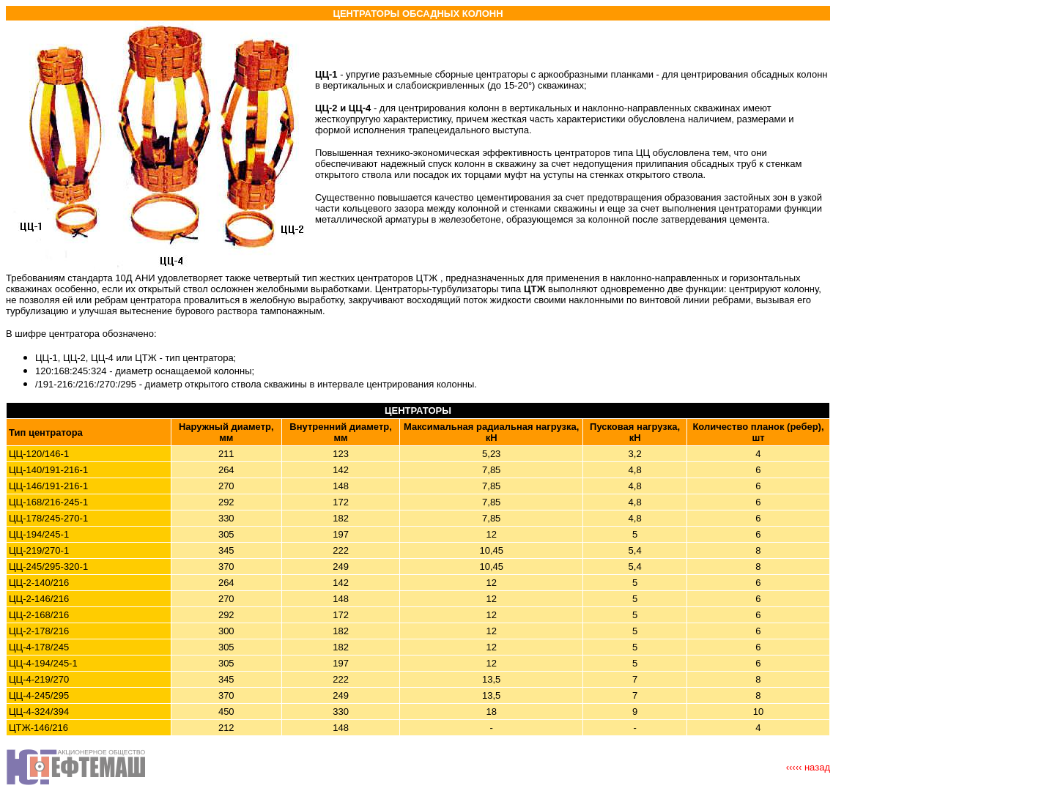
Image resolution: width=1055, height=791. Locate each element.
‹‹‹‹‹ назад (808, 767)
